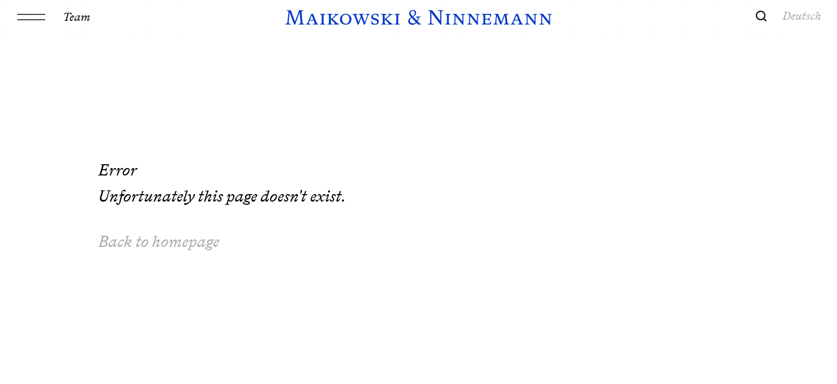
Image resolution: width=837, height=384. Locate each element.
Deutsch (802, 15)
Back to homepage (158, 241)
